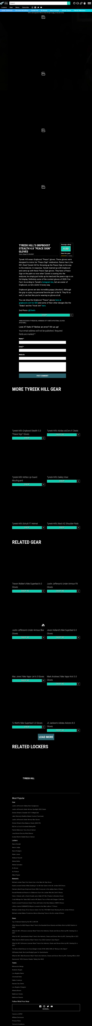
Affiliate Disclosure (18, 1017)
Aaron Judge (16, 847)
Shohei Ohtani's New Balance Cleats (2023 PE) (26, 823)
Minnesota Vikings (17, 966)
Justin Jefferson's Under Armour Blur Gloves (26, 819)
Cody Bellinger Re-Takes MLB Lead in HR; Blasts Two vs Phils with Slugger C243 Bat (38, 899)
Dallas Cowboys (17, 980)
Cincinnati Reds (17, 977)
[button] (84, 3)
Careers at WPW (17, 1014)
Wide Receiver (24, 321)
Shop (44, 315)
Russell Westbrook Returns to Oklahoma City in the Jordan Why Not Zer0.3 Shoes (37, 892)
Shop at (62, 434)
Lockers (4, 7)
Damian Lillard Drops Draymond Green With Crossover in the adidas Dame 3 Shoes (37, 889)
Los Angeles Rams (18, 973)
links (53, 12)
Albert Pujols (16, 875)
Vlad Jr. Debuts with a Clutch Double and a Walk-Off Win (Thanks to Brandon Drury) (37, 896)
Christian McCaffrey (21, 10)
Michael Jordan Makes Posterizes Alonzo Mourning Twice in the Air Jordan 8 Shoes (38, 913)
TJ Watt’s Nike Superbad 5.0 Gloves (27, 723)
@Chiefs (31, 310)
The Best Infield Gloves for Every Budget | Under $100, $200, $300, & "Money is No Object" (39, 949)
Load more (46, 737)
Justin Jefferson (6, 10)
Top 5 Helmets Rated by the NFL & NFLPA (25, 922)
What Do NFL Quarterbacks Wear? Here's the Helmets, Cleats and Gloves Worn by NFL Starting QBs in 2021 (45, 936)
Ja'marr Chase (66, 10)
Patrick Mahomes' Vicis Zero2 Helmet (24, 830)
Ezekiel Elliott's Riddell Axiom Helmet (23, 837)
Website (22, 355)
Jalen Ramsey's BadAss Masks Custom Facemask (28, 816)
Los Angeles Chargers (19, 987)
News (17, 7)
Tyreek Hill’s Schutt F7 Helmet (25, 523)
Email (21, 347)
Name (21, 339)
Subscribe (25, 7)
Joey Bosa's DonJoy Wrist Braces (22, 833)
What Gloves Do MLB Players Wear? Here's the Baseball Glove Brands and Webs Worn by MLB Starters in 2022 (44, 926)
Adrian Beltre (16, 861)
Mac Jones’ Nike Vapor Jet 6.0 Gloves (28, 676)
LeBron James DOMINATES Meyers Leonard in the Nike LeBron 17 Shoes (34, 906)
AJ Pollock (15, 871)
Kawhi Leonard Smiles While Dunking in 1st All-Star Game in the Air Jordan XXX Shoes (38, 886)
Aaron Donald (54, 10)
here (44, 306)
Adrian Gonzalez (17, 865)
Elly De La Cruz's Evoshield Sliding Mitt (24, 826)
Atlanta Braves (16, 990)
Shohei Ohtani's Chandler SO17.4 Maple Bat (25, 813)
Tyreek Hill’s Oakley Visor (57, 477)
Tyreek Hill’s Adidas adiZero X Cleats (62, 430)
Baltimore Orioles (17, 994)
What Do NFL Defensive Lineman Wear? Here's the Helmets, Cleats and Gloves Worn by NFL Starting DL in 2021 (45, 944)
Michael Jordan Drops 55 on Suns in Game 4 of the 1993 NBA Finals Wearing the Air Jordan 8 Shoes (43, 910)
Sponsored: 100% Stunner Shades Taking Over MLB (28, 959)
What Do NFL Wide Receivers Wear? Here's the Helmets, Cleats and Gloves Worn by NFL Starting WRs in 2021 (46, 956)
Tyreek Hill (34, 10)
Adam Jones (16, 854)
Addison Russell (17, 858)
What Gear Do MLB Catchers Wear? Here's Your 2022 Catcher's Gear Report (35, 940)
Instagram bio (47, 282)
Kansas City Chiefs (45, 321)
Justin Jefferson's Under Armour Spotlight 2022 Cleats (29, 809)
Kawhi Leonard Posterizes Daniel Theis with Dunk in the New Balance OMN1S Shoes (38, 903)
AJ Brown (44, 10)
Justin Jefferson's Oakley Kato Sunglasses (25, 806)
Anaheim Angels (17, 970)
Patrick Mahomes (79, 10)
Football (23, 323)
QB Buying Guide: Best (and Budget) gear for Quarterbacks (30, 952)
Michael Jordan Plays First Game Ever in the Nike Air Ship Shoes (32, 882)
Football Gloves (59, 321)
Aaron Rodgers (16, 851)
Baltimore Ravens (17, 997)
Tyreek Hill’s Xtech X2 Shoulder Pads (62, 523)
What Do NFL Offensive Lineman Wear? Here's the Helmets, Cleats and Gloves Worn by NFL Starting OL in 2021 (45, 932)
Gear (11, 7)
